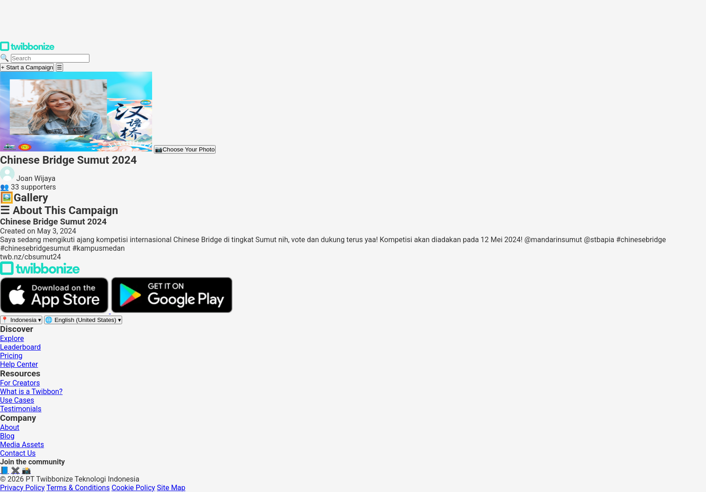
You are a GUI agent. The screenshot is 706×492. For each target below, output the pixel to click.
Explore (12, 338)
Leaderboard (20, 347)
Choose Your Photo (185, 149)
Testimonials (20, 408)
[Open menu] (59, 67)
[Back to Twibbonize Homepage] (40, 272)
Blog (7, 436)
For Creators (20, 383)
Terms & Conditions (78, 487)
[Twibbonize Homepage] (27, 49)
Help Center (19, 364)
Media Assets (22, 444)
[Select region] (21, 320)
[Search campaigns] (50, 58)
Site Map (171, 487)
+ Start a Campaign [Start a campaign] (27, 67)
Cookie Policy (133, 487)
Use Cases (17, 400)
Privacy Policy (22, 487)
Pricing (11, 355)
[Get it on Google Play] (171, 311)
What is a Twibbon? (31, 391)
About (10, 427)
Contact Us (18, 453)
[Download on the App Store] (55, 311)
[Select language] (83, 320)
